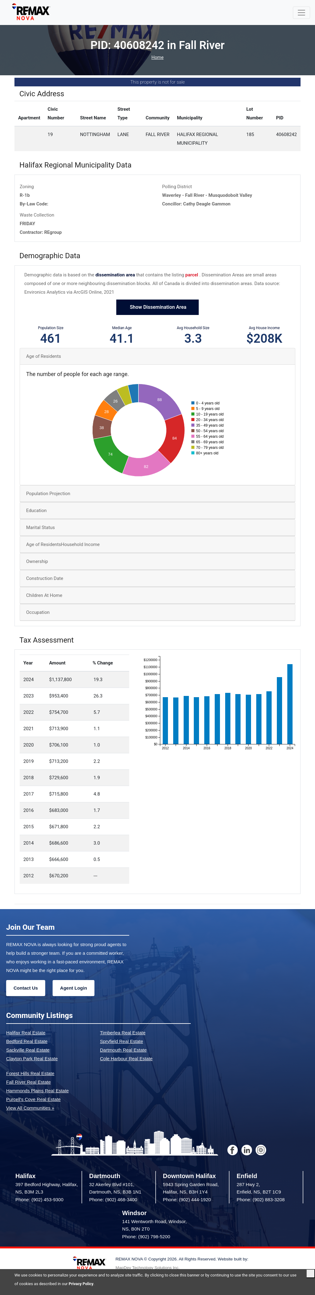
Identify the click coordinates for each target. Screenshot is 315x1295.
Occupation (38, 612)
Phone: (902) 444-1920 (187, 1199)
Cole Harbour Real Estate (126, 1058)
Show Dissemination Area (157, 307)
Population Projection (48, 493)
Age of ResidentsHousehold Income (63, 544)
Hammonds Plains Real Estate (37, 1090)
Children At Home (44, 595)
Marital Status (40, 527)
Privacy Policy (81, 1283)
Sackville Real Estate (28, 1050)
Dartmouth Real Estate (123, 1050)
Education (36, 510)
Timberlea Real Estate (123, 1032)
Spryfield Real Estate (121, 1041)
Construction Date (44, 578)
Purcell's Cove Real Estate (33, 1099)
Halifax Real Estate (26, 1032)
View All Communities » (30, 1108)
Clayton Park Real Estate (32, 1058)
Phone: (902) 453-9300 (39, 1199)
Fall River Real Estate (28, 1082)
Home (157, 57)
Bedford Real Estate (26, 1041)
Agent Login (73, 988)
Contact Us (26, 988)
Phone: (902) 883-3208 (261, 1199)
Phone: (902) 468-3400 (113, 1199)
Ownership (37, 561)
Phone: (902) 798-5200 (146, 1236)
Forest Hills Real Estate (30, 1073)
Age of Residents (43, 356)
